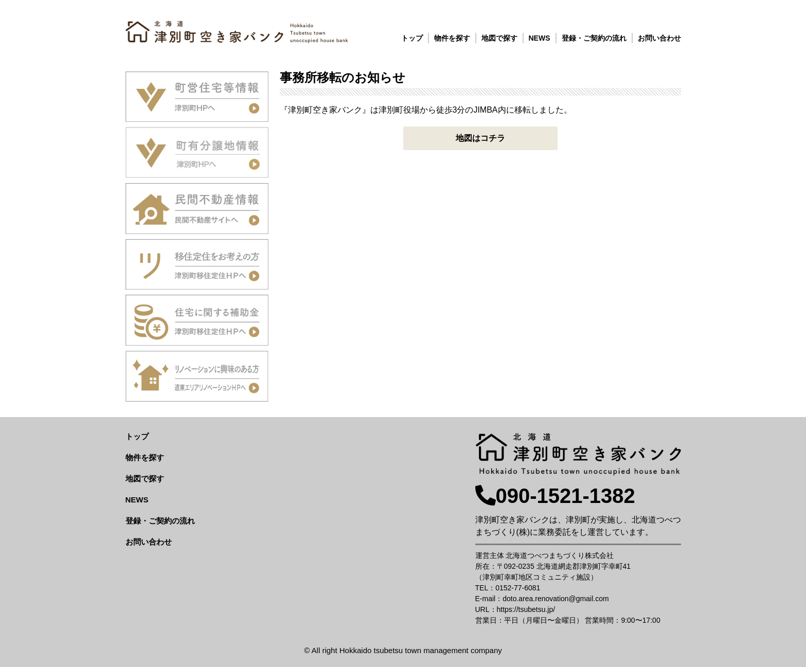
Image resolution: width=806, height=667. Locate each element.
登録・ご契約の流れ (594, 38)
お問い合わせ (659, 38)
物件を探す (452, 38)
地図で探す (499, 38)
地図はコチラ (480, 138)
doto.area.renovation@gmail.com (555, 598)
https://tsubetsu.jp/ (526, 609)
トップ (412, 38)
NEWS (539, 38)
